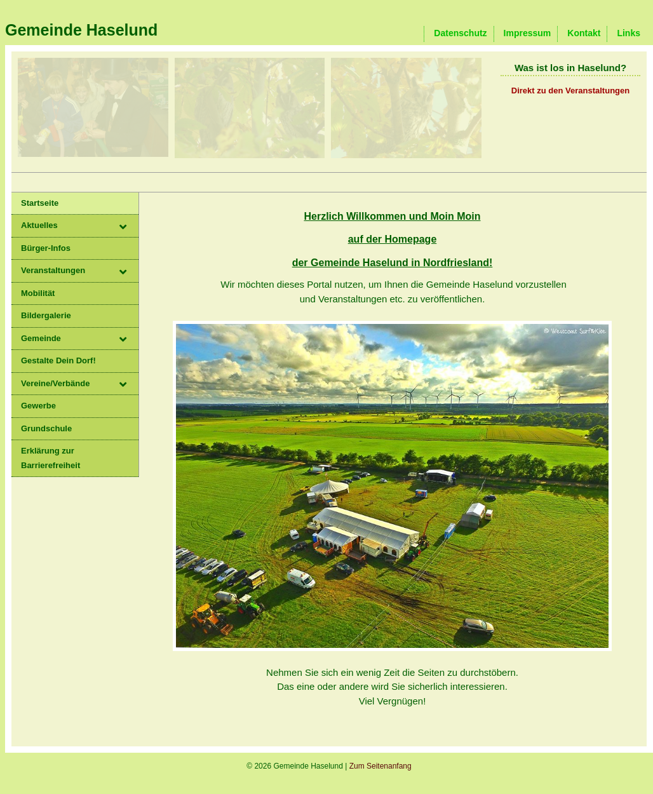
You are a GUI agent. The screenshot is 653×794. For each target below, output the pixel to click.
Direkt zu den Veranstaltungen (570, 90)
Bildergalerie (46, 315)
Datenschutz (460, 33)
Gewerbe (38, 405)
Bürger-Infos (46, 248)
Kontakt (583, 33)
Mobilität (38, 293)
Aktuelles (39, 225)
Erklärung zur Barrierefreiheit (50, 458)
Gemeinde (41, 338)
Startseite (39, 203)
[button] (128, 228)
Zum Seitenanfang (380, 766)
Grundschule (46, 428)
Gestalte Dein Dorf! (58, 360)
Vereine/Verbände (55, 383)
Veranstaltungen (53, 270)
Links (628, 33)
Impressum (527, 33)
